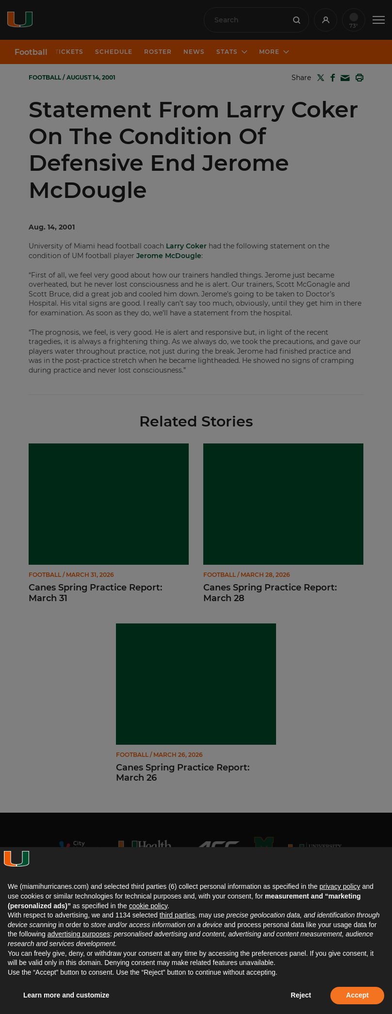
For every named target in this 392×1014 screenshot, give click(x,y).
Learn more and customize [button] (66, 995)
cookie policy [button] (148, 906)
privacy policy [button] (339, 886)
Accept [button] (357, 995)
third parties (177, 915)
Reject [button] (301, 995)
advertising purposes (79, 934)
